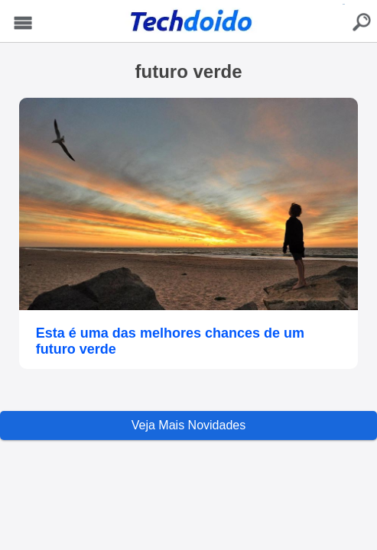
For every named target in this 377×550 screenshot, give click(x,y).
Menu (23, 23)
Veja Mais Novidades (188, 425)
